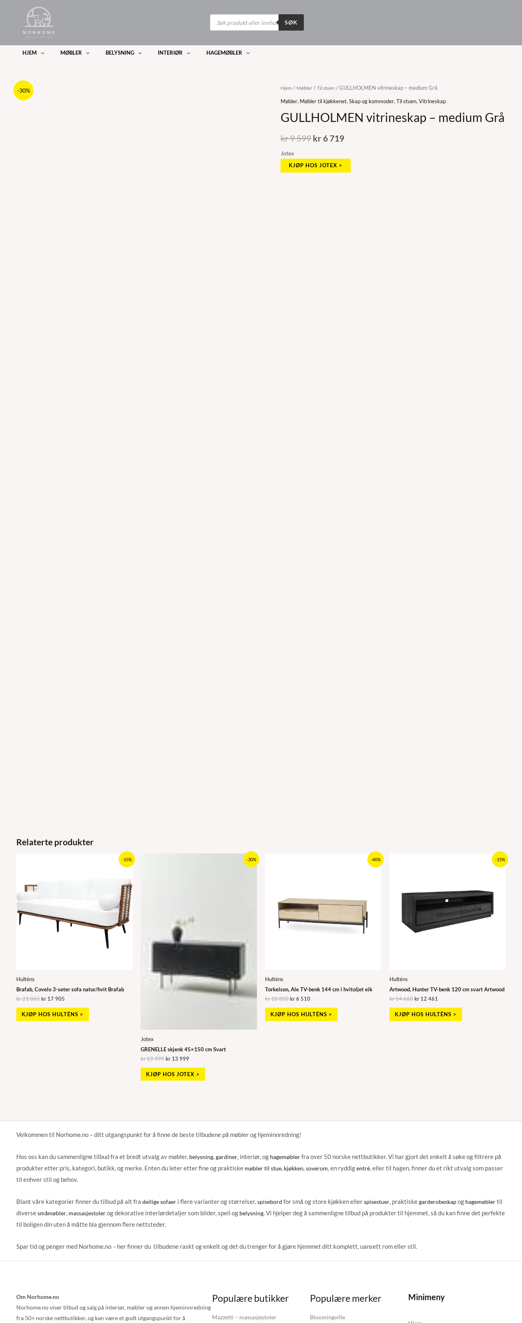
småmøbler (59, 1211)
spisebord (273, 1200)
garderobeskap (445, 1200)
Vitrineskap (443, 96)
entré (368, 1167)
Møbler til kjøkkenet (326, 96)
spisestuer (381, 1200)
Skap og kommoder (379, 96)
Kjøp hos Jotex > (317, 160)
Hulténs (26, 974)
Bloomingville (327, 1315)
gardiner (228, 1155)
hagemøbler (288, 1155)
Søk (291, 22)
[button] (30, 50)
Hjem (287, 83)
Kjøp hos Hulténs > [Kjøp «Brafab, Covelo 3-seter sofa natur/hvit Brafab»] (57, 1011)
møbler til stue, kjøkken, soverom (289, 1167)
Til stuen (329, 83)
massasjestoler (96, 1211)
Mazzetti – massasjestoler (244, 1315)
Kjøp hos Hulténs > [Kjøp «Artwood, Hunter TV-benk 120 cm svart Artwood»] (431, 1017)
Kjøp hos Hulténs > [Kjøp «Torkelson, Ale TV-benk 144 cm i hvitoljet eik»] (306, 1011)
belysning (202, 1155)
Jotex (287, 148)
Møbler (306, 83)
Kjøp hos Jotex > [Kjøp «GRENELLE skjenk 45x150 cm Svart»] (177, 1071)
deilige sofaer (160, 1200)
